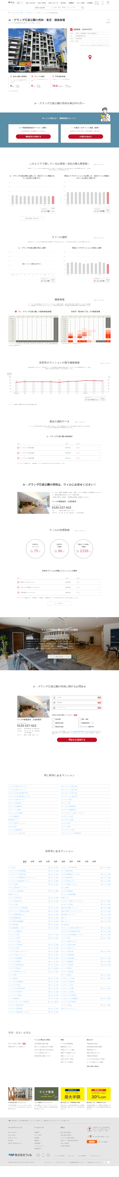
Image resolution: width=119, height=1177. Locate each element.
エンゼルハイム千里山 (67, 991)
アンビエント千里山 (14, 941)
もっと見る (58, 603)
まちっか (70, 1155)
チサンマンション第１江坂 (16, 833)
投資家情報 (37, 1143)
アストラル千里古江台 (15, 897)
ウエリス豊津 (65, 887)
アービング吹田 (13, 884)
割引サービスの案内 (67, 1062)
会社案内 (90, 3)
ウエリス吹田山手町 (67, 877)
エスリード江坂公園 (14, 803)
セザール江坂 (12, 826)
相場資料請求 (85, 723)
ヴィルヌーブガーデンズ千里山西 (18, 1001)
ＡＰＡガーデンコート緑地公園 (18, 908)
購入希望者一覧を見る (32, 218)
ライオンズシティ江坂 (67, 830)
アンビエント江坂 (13, 934)
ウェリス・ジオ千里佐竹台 (69, 867)
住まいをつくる (53, 3)
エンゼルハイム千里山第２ (69, 995)
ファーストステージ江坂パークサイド (72, 813)
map (72, 510)
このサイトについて (60, 1162)
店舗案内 (71, 3)
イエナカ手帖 (81, 1155)
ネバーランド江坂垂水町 (68, 806)
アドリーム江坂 (13, 904)
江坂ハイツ (64, 918)
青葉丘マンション (13, 894)
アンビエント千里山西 (15, 944)
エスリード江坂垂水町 (15, 806)
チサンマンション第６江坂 (69, 796)
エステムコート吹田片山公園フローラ (72, 928)
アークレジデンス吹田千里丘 (17, 874)
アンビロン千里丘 (13, 948)
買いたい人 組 (53, 867)
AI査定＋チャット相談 (67, 1050)
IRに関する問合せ (65, 1146)
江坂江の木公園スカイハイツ (69, 908)
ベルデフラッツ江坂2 (67, 820)
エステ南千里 (65, 924)
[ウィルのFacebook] (38, 1155)
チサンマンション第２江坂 (69, 786)
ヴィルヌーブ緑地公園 (15, 1008)
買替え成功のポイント (93, 1053)
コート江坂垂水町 (14, 816)
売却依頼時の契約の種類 (94, 1046)
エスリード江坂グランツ (68, 948)
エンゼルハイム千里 (67, 985)
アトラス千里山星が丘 (15, 901)
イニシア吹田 (12, 975)
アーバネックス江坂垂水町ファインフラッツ (22, 877)
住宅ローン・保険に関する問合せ (69, 1140)
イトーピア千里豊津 (14, 961)
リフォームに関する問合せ (68, 1137)
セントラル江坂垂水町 (15, 830)
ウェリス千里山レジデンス (69, 884)
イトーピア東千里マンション (17, 971)
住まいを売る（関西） (17, 1044)
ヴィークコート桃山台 (15, 995)
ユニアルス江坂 (66, 823)
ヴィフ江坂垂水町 (13, 998)
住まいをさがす (30, 3)
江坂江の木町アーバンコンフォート (72, 911)
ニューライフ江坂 (67, 799)
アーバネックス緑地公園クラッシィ (19, 881)
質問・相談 (84, 719)
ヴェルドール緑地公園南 (68, 894)
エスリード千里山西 (67, 965)
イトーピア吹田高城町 (15, 958)
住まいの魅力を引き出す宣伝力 (44, 1050)
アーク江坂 (11, 867)
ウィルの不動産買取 (67, 1043)
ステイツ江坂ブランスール (16, 823)
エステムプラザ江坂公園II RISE (18, 793)
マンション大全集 (59, 1155)
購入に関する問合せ (66, 1132)
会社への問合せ (65, 1143)
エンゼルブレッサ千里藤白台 (69, 998)
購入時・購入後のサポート (15, 1143)
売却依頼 (58, 719)
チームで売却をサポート (42, 1053)
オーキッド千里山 (66, 1005)
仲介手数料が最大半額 (41, 1043)
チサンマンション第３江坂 (69, 789)
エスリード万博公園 (67, 971)
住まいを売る (42, 3)
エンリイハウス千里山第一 (69, 1001)
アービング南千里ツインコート (18, 887)
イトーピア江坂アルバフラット (18, 786)
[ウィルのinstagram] (48, 1155)
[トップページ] (11, 2)
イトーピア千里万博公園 (15, 965)
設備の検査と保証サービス (42, 1056)
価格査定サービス (66, 1046)
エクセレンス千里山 (67, 904)
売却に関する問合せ (93, 1066)
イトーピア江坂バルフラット (17, 789)
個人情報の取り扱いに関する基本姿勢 (80, 732)
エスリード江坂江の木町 (68, 944)
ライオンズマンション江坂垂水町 (71, 833)
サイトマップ (47, 1162)
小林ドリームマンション (69, 1008)
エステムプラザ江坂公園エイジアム (19, 796)
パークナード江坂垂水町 (68, 809)
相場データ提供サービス (68, 1053)
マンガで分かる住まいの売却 (96, 1059)
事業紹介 (36, 1140)
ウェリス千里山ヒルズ (67, 881)
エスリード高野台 (66, 968)
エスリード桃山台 (66, 975)
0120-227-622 (61, 507)
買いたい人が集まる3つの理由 (43, 1046)
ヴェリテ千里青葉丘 (67, 891)
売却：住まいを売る (19, 1032)
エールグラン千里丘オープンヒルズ (72, 901)
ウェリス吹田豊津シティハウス (70, 874)
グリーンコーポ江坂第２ (15, 813)
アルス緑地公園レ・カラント (17, 928)
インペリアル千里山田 (15, 991)
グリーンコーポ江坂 (15, 809)
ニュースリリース (39, 1146)
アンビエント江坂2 (14, 938)
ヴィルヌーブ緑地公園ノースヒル (18, 1012)
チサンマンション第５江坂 (69, 793)
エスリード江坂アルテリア (16, 799)
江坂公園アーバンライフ (69, 914)
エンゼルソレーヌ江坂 (67, 978)
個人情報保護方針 (92, 731)
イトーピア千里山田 (14, 968)
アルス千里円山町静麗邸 (15, 921)
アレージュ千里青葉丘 (15, 931)
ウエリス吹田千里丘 (67, 871)
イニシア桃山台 (13, 978)
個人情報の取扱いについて (77, 1162)
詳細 (37, 735)
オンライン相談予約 (87, 726)
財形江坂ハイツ (13, 820)
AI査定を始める (85, 137)
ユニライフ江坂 (66, 826)
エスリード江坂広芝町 (67, 958)
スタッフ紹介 (81, 3)
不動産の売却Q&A (92, 1056)
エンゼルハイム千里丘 (67, 988)
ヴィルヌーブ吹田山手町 (15, 1005)
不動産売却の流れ (92, 1043)
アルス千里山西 (13, 924)
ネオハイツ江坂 (65, 803)
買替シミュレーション (67, 1056)
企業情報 (36, 1137)
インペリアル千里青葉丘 (15, 981)
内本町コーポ (65, 897)
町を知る (63, 3)
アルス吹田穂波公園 (14, 918)
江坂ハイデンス (65, 921)
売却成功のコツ (91, 1050)
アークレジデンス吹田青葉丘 (17, 871)
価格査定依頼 (59, 723)
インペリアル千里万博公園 (16, 988)
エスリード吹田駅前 (67, 961)
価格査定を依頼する (33, 137)
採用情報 (37, 1148)
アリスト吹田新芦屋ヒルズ (16, 914)
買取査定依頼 (59, 726)
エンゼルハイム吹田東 (67, 981)
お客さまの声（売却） (67, 1059)
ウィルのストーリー (95, 1155)
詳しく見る (59, 656)
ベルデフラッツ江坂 (67, 816)
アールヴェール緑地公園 (15, 891)
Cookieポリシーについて (94, 1162)
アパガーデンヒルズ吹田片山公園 (18, 911)
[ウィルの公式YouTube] (44, 1155)
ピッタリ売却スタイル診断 (95, 1062)
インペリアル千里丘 (14, 985)
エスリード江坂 (65, 938)
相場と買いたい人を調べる (16, 1046)
